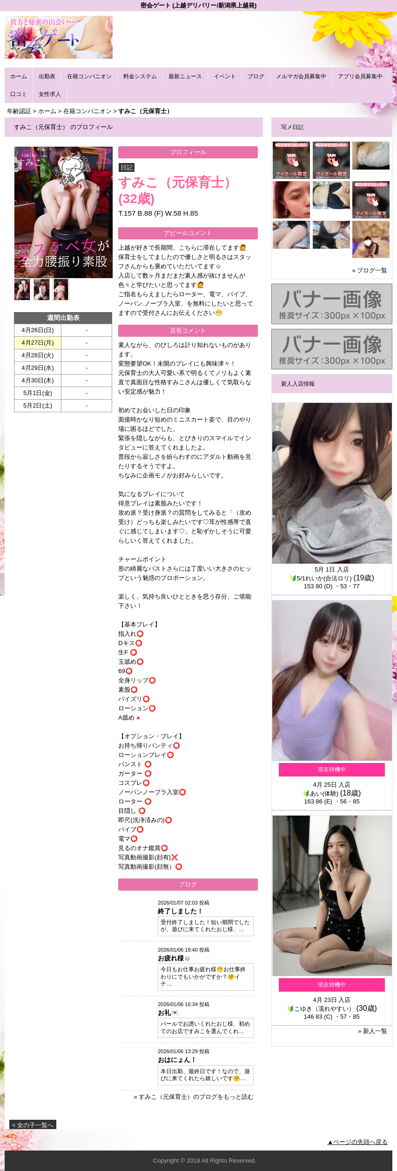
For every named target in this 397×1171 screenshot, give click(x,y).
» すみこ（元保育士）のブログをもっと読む (194, 1096)
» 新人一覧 (372, 1031)
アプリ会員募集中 (360, 76)
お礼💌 (168, 1012)
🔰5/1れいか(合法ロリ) (320, 578)
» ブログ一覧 (370, 270)
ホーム (18, 76)
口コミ (18, 94)
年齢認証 (19, 111)
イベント (225, 76)
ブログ (256, 76)
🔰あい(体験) (320, 793)
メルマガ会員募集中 (301, 76)
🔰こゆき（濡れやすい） (321, 1008)
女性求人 (50, 94)
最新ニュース (185, 76)
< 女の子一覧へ (33, 1125)
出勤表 (47, 76)
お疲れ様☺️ (174, 958)
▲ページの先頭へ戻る (357, 1141)
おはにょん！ (177, 1059)
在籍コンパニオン (89, 76)
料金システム (140, 76)
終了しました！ (180, 911)
